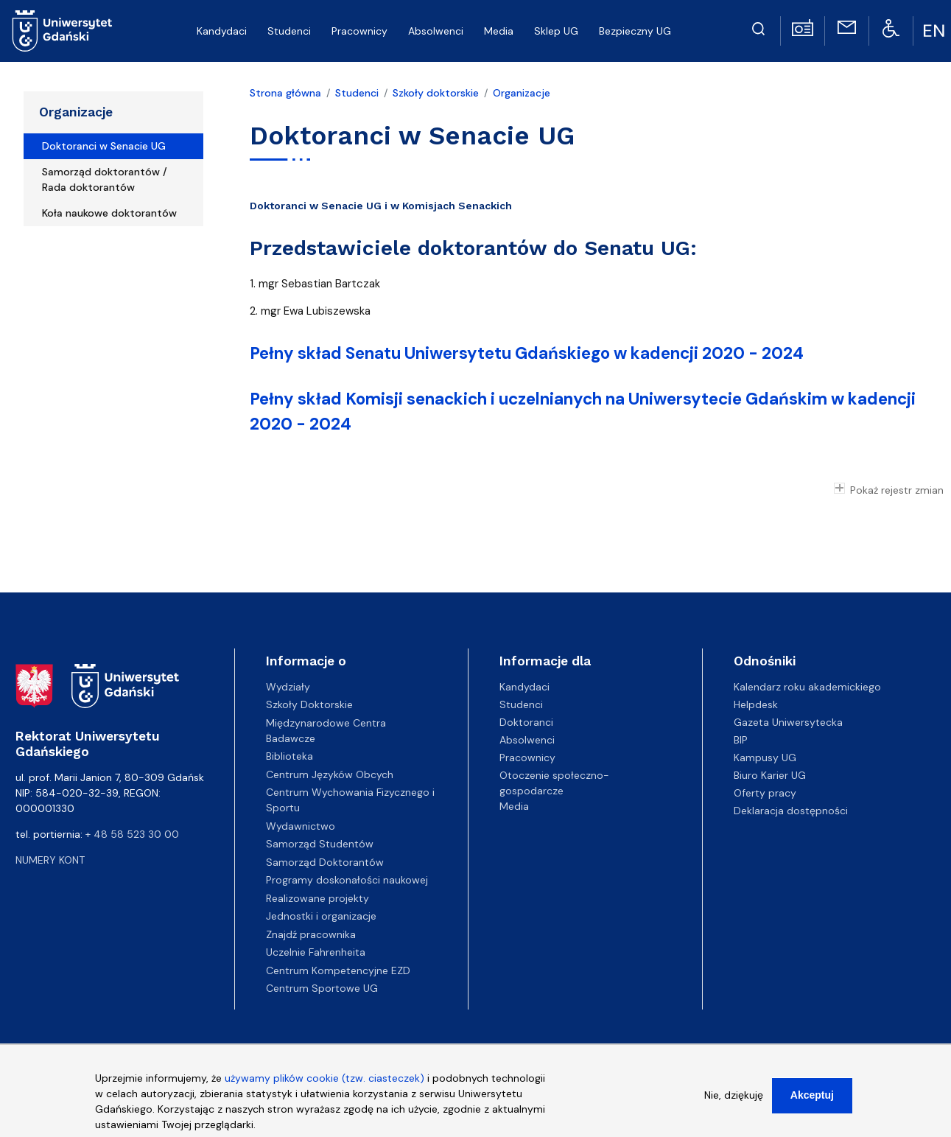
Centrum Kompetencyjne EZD (338, 970)
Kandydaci (524, 686)
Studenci (357, 92)
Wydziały (288, 686)
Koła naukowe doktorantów (109, 213)
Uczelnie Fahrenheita (315, 952)
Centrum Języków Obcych (329, 774)
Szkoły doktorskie (436, 92)
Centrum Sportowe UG (322, 988)
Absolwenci (527, 739)
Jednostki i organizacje (321, 916)
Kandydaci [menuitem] (222, 31)
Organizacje (76, 112)
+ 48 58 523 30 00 (132, 834)
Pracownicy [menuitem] (359, 31)
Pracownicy (527, 757)
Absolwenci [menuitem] (435, 31)
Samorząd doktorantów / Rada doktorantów (104, 179)
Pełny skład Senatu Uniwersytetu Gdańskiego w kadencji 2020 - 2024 (527, 353)
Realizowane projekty (317, 898)
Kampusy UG (765, 757)
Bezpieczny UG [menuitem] (635, 31)
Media (514, 806)
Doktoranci (526, 722)
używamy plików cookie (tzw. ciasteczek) (324, 1081)
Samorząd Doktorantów (325, 862)
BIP (741, 739)
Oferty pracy (765, 793)
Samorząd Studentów (319, 843)
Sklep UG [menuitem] (556, 31)
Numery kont (50, 860)
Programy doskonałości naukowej (347, 879)
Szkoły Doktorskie (309, 704)
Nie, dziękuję (733, 1098)
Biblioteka (289, 756)
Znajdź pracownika (311, 934)
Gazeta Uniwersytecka (788, 722)
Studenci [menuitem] (289, 31)
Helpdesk (756, 704)
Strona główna (285, 92)
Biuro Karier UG (770, 775)
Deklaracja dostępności (791, 810)
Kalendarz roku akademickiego (807, 686)
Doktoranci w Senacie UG (104, 146)
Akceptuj (812, 1099)
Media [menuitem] (498, 31)
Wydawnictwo (300, 826)
